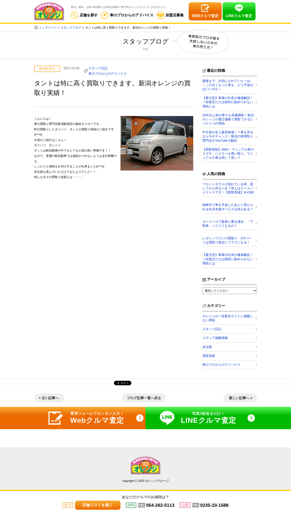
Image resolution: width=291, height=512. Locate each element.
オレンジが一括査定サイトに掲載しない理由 (227, 318)
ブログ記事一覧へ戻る (144, 398)
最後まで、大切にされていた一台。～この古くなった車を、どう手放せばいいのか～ (227, 85)
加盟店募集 (170, 15)
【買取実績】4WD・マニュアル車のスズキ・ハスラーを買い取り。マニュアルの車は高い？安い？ (228, 153)
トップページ (48, 27)
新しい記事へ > (240, 398)
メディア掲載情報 (215, 338)
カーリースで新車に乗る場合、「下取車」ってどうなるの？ (227, 224)
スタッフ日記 (98, 68)
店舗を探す (84, 15)
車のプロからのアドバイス (127, 15)
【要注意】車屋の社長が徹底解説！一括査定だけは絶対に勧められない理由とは (227, 102)
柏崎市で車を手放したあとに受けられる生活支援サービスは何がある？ (227, 207)
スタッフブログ (71, 27)
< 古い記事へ (49, 398)
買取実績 (208, 356)
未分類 (207, 347)
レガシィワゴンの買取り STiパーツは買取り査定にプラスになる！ (226, 240)
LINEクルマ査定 (239, 16)
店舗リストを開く (97, 505)
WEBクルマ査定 (205, 16)
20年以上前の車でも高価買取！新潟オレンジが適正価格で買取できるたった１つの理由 (228, 119)
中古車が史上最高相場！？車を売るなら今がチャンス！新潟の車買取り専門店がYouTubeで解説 (227, 136)
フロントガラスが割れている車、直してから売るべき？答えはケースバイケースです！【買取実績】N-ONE (228, 188)
